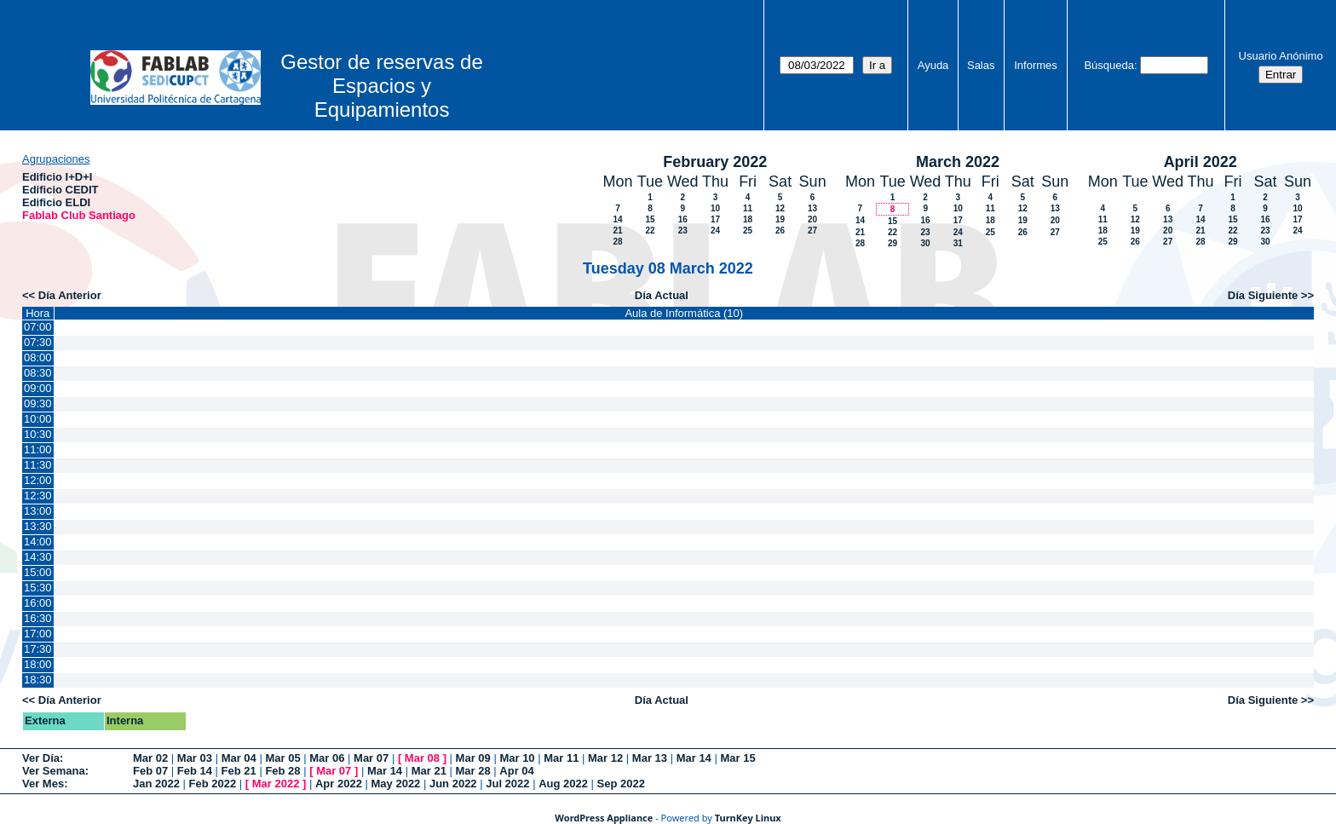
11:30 (38, 464)
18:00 (38, 664)
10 (715, 208)
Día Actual (661, 295)
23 (683, 230)
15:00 (38, 572)
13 (812, 208)
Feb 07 (150, 770)
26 (780, 230)
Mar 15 (737, 758)
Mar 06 (326, 758)
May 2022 (396, 783)
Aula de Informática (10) (684, 313)
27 (812, 230)
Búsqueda (1109, 65)
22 (649, 230)
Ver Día (41, 758)
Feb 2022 (213, 783)
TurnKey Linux (748, 817)
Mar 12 (605, 758)
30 (925, 243)
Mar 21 (429, 770)
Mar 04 (239, 758)
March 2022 (957, 161)
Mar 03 (194, 758)
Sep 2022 (621, 783)
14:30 (38, 556)
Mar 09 (473, 758)
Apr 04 (516, 770)
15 (649, 219)
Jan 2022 (156, 783)
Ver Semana (53, 770)
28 (617, 241)
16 (683, 219)
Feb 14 (194, 770)
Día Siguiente (1263, 295)
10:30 (38, 434)
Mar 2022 (276, 783)
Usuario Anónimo (1281, 55)
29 (892, 243)
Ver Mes (43, 783)
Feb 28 (282, 770)
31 (958, 243)
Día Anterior (69, 295)
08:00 (38, 357)
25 (747, 230)
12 (780, 208)
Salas (981, 65)
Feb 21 (239, 770)
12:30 (38, 495)
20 (812, 219)
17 (715, 219)
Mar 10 (516, 758)
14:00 (38, 541)
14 (617, 219)
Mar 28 (473, 770)
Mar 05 (282, 758)
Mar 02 (150, 758)
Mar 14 (694, 758)
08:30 (38, 372)
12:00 (38, 480)
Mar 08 (422, 758)
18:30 (38, 679)
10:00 (38, 418)
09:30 (38, 403)
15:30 (38, 587)
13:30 (38, 526)
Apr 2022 (338, 783)
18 (747, 219)
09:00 (38, 388)
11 (747, 208)
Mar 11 (561, 758)
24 (715, 230)
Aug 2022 (563, 783)
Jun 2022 (453, 783)
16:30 (38, 618)
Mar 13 (649, 758)
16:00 (38, 602)
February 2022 (715, 161)
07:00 (38, 326)
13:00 (38, 510)
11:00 (38, 449)
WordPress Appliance (604, 817)
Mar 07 (371, 758)
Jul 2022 (507, 783)
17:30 (38, 648)
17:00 (38, 633)
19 (780, 219)
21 (617, 230)
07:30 (38, 342)
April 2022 (1200, 161)
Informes (1035, 65)
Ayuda (933, 65)
